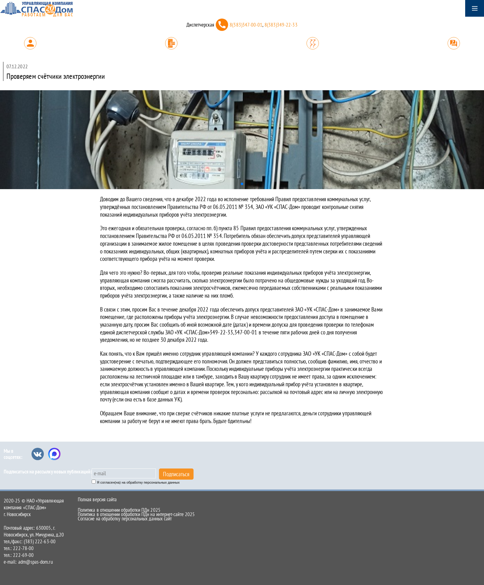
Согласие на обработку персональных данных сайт (125, 518)
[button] (242, 184)
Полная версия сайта (97, 499)
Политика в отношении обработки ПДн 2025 (119, 510)
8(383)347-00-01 (246, 24)
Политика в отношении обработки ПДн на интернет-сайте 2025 (136, 514)
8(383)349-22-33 (281, 24)
